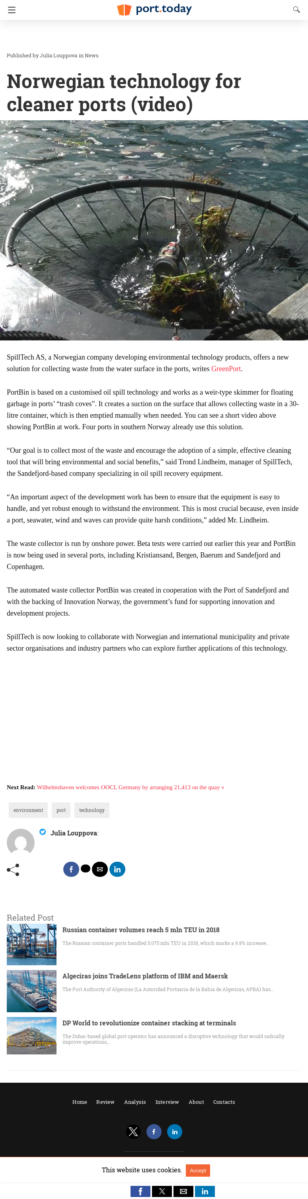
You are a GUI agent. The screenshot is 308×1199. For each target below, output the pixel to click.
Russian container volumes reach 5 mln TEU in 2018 (141, 929)
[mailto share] (100, 869)
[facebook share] (71, 869)
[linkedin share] (117, 869)
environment (28, 810)
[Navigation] (9, 10)
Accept (198, 1171)
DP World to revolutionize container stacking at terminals (149, 1023)
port (61, 810)
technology (92, 810)
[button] (140, 1191)
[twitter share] (85, 868)
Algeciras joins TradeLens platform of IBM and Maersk (145, 976)
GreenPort (226, 369)
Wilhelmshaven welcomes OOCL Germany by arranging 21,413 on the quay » (130, 787)
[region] (151, 36)
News (92, 55)
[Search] (295, 9)
